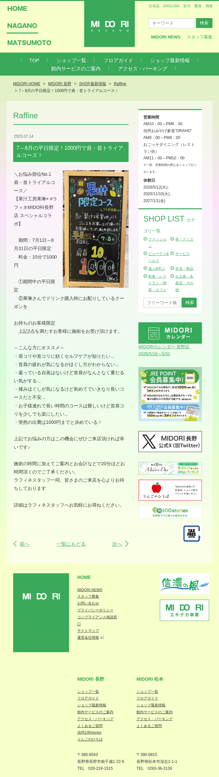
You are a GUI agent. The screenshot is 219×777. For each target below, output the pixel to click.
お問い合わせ (88, 603)
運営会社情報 (88, 637)
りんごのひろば (90, 739)
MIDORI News (166, 36)
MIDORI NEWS (89, 590)
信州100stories (89, 732)
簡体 (209, 6)
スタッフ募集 (199, 36)
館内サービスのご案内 (76, 68)
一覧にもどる (71, 544)
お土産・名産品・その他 (184, 283)
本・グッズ (184, 239)
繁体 (198, 6)
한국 (186, 6)
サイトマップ (88, 630)
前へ (25, 544)
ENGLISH (171, 6)
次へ (117, 544)
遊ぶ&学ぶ (156, 268)
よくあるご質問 (90, 726)
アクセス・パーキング (142, 68)
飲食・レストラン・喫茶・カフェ (157, 283)
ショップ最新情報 (170, 60)
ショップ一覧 (71, 60)
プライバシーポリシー (95, 610)
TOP (34, 60)
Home (84, 577)
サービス (182, 254)
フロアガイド (118, 60)
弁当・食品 (184, 268)
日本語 (154, 6)
